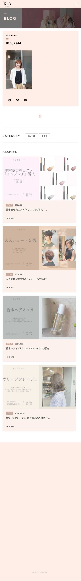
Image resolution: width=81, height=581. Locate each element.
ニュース (31, 138)
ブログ (44, 138)
